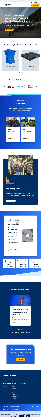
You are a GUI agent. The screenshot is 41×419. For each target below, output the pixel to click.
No (28, 416)
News (13, 392)
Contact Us (20, 359)
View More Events (24, 332)
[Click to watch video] (27, 235)
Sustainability (23, 383)
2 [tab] (21, 72)
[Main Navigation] (2, 4)
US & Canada (36, 2)
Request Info (35, 5)
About (13, 386)
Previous (4, 86)
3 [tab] (22, 72)
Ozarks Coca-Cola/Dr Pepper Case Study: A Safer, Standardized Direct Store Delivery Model (20, 312)
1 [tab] (19, 72)
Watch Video (9, 29)
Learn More (9, 266)
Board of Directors (15, 398)
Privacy (8, 409)
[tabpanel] (10, 60)
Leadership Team (15, 396)
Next (36, 86)
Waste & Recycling (12, 0)
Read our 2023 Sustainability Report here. (13, 248)
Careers (13, 394)
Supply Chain (19, 0)
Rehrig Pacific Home (4, 0)
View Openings (11, 200)
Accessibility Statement (15, 409)
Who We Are (14, 383)
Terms (4, 409)
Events (13, 390)
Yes (21, 416)
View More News (14, 332)
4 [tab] (22, 329)
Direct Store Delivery (25, 0)
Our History (14, 388)
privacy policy (33, 414)
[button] (32, 3)
